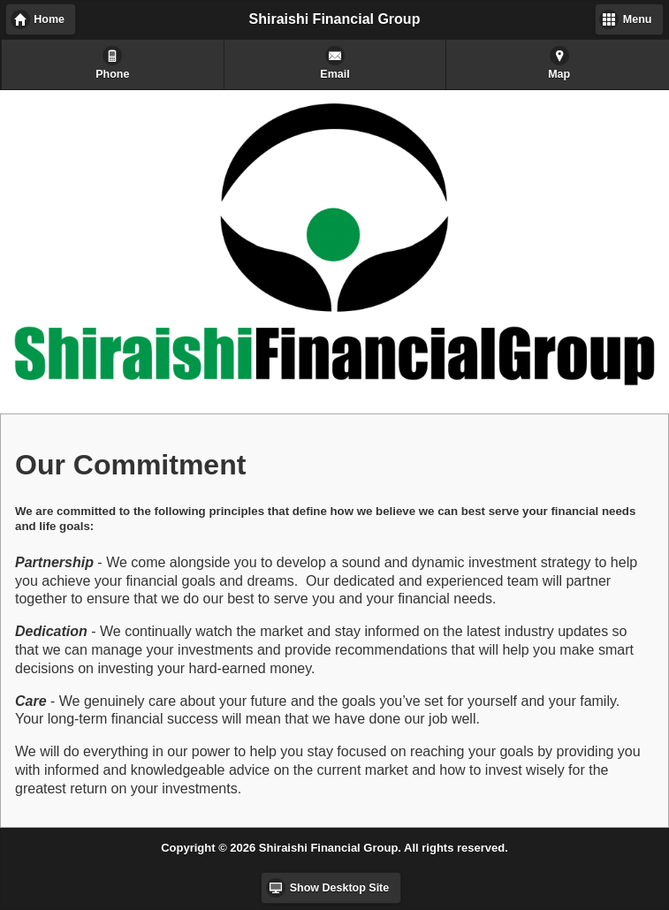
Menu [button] (637, 19)
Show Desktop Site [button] (340, 888)
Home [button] (49, 19)
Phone (112, 74)
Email (334, 74)
